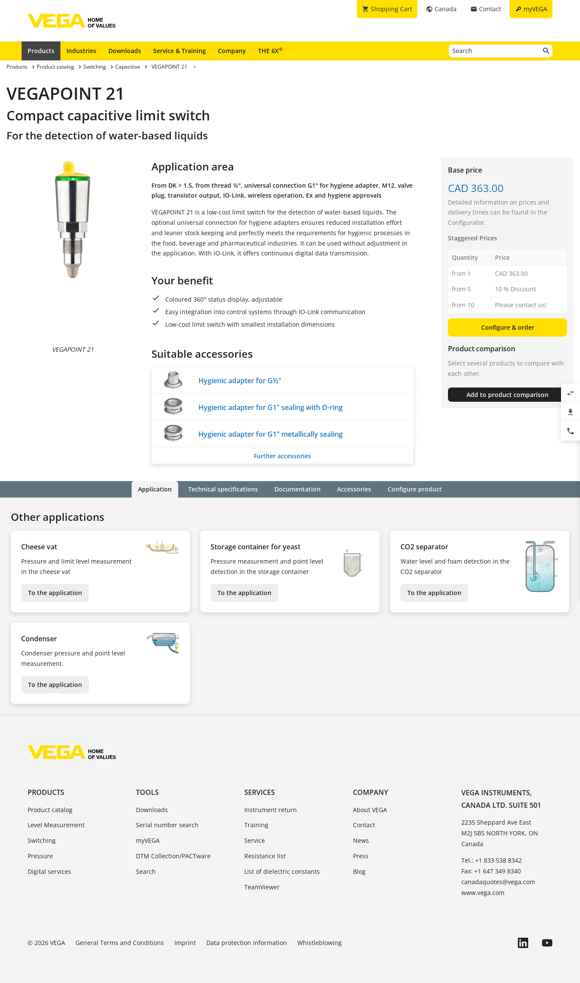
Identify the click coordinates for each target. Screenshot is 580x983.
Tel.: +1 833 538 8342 (491, 860)
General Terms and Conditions (120, 943)
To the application (55, 593)
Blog (359, 871)
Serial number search (167, 825)
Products (41, 51)
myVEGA (148, 840)
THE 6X (270, 50)
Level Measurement (56, 825)
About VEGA (370, 810)
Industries (81, 51)
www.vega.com (482, 892)
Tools (147, 792)
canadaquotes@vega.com (498, 882)
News (361, 840)
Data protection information (246, 943)
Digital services (49, 871)
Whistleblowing (319, 943)
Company (232, 51)
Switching (42, 840)
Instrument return (270, 810)
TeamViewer (262, 887)
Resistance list (265, 856)
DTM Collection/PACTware (173, 856)
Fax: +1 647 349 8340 (491, 871)
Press (361, 856)
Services (259, 792)
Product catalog (50, 810)
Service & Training (179, 51)
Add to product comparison (507, 395)
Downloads (124, 51)
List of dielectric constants (282, 871)
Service (254, 840)
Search (146, 871)
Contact (364, 825)
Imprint (185, 943)
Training (256, 825)
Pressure (40, 856)
